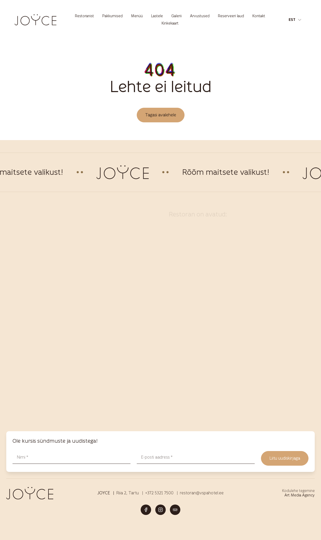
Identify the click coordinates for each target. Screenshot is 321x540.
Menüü (137, 16)
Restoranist (84, 16)
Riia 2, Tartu (127, 493)
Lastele (157, 16)
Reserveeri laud (231, 16)
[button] (294, 19)
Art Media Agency (299, 495)
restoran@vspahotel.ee (202, 493)
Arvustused (200, 16)
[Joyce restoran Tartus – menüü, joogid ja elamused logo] (35, 20)
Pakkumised (112, 16)
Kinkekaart (170, 23)
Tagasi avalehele (160, 115)
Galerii (176, 16)
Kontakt (258, 16)
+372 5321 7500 (159, 493)
